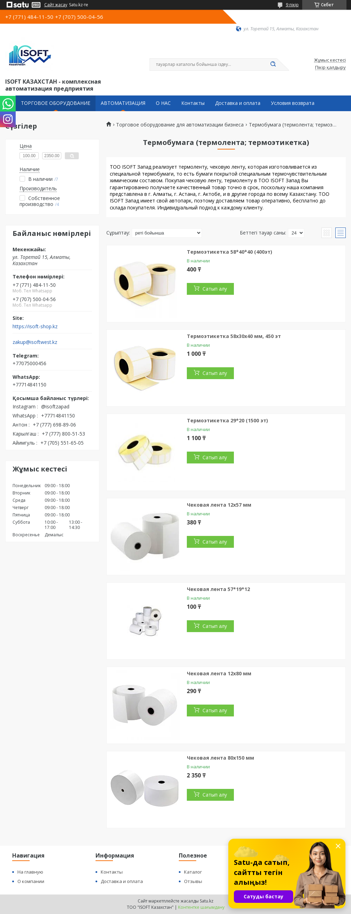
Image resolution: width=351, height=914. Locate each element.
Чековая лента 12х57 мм (219, 504)
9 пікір (292, 5)
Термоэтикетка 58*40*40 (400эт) (229, 251)
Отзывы (193, 881)
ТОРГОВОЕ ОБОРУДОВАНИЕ (55, 103)
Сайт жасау (55, 4)
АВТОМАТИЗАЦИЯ (123, 103)
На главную (30, 872)
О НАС (163, 103)
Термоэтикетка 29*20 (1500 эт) (227, 420)
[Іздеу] (273, 64)
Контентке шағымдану (201, 907)
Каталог (193, 872)
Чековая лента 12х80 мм (219, 673)
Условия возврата (292, 103)
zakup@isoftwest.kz (35, 342)
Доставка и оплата (237, 103)
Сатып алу (215, 288)
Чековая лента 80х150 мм (220, 757)
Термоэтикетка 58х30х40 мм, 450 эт (234, 336)
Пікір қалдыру (330, 67)
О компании (30, 881)
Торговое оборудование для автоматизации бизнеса (180, 125)
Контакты (193, 103)
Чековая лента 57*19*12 (218, 589)
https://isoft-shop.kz (35, 326)
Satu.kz (206, 901)
